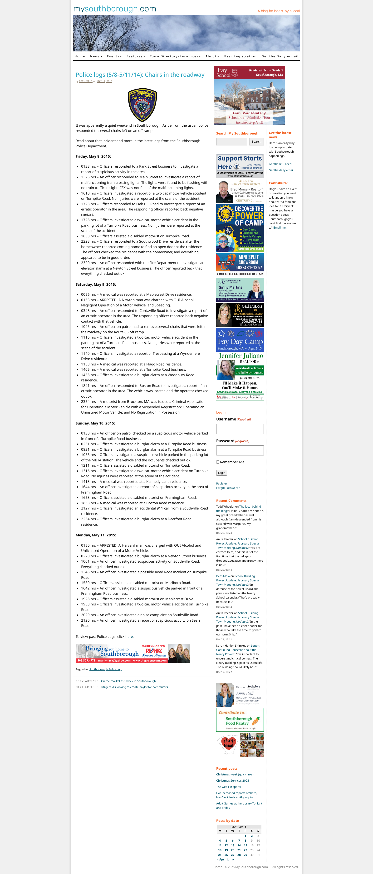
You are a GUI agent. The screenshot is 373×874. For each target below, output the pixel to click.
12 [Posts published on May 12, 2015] (226, 845)
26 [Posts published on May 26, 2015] (226, 855)
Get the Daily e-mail (280, 56)
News (95, 56)
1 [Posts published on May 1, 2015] (245, 836)
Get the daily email (281, 170)
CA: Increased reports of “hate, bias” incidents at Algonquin (236, 795)
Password (232, 441)
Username (233, 419)
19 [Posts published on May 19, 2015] (226, 850)
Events (113, 56)
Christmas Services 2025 (232, 781)
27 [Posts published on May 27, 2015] (232, 855)
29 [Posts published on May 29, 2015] (245, 855)
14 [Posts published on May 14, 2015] (239, 845)
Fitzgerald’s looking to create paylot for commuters (134, 687)
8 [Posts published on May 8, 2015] (245, 841)
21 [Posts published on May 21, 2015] (239, 850)
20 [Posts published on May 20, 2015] (232, 850)
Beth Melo (86, 81)
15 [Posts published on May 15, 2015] (245, 845)
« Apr (221, 859)
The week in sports (228, 787)
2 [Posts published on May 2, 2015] (252, 836)
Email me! (279, 227)
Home (79, 56)
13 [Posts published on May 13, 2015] (232, 845)
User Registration (240, 56)
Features (135, 56)
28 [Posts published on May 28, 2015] (239, 855)
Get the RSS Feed (280, 164)
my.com (115, 9)
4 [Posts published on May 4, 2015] (220, 841)
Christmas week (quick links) (235, 774)
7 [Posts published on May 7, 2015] (239, 841)
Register (221, 483)
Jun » (230, 859)
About (211, 56)
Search (256, 142)
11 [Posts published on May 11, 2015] (219, 845)
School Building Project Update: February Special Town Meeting (238, 543)
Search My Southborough (237, 133)
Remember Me (232, 461)
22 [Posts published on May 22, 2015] (245, 850)
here (129, 636)
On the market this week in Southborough (128, 681)
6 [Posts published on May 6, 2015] (233, 841)
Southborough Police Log (105, 669)
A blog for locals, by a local (279, 11)
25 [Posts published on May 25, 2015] (219, 855)
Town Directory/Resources (174, 56)
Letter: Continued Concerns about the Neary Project (238, 650)
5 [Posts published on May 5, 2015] (226, 841)
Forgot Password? (228, 488)
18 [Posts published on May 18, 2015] (219, 850)
